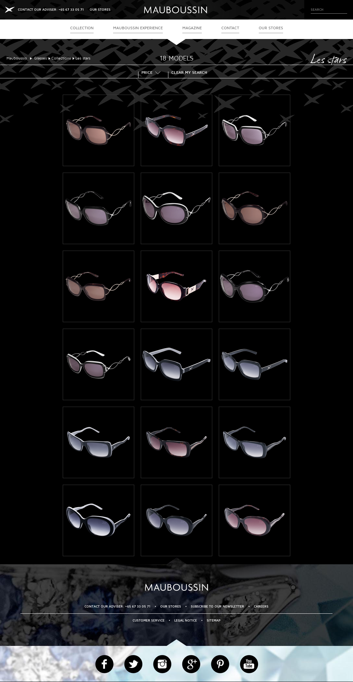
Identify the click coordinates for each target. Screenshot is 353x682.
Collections (61, 58)
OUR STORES (100, 9)
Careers (261, 606)
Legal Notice (185, 620)
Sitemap (213, 620)
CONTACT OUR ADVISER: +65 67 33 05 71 (51, 9)
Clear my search (189, 73)
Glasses (40, 58)
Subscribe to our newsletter (217, 606)
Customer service (148, 620)
